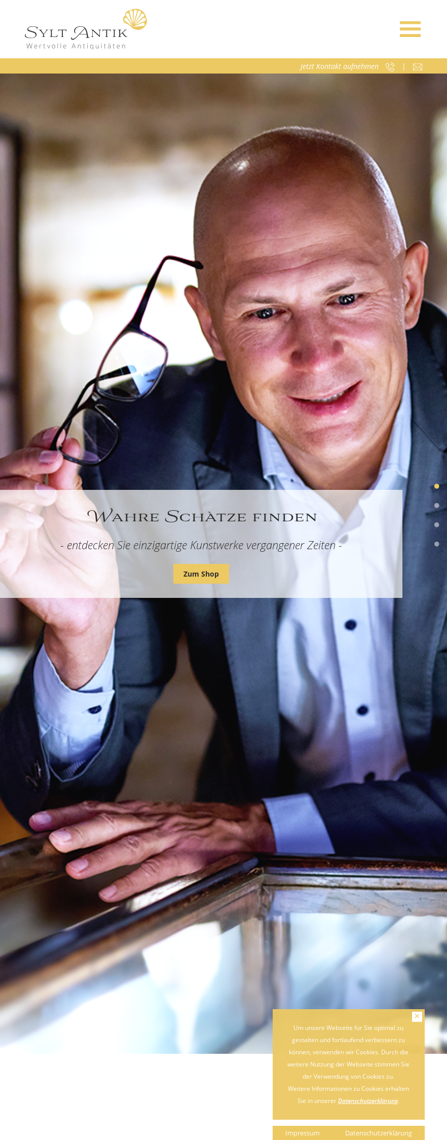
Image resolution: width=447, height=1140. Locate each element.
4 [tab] (437, 545)
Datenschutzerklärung (368, 1100)
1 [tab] (437, 487)
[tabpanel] (223, 564)
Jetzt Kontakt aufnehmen (340, 66)
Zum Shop (201, 574)
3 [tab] (437, 525)
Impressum (302, 1132)
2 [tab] (437, 506)
